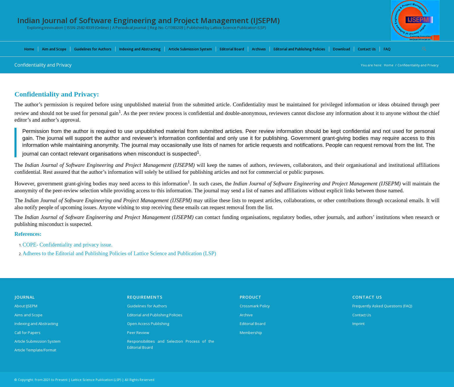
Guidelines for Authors (147, 305)
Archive (246, 314)
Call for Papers (27, 332)
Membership (251, 332)
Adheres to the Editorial (48, 253)
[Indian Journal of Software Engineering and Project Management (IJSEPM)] (415, 20)
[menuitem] (29, 49)
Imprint (358, 323)
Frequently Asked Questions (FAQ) (382, 305)
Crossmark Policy (255, 305)
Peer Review (138, 332)
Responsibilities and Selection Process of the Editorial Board (170, 344)
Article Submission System (37, 341)
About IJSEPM (25, 305)
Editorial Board (253, 323)
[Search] (422, 49)
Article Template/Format (35, 350)
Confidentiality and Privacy (43, 65)
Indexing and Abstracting (36, 323)
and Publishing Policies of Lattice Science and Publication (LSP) (145, 253)
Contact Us (361, 314)
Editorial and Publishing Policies (154, 314)
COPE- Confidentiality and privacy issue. (67, 245)
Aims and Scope (28, 314)
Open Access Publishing (148, 323)
